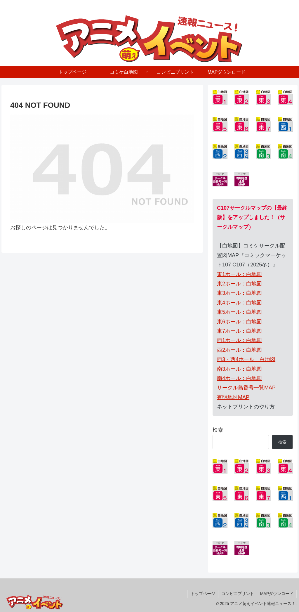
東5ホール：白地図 (239, 312)
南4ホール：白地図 (239, 378)
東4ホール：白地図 (239, 303)
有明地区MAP (233, 397)
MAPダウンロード (276, 593)
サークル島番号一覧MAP (246, 388)
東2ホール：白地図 (239, 284)
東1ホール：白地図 (239, 274)
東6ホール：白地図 (239, 322)
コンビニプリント (237, 593)
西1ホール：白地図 (239, 340)
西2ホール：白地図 (239, 350)
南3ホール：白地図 (239, 369)
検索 (218, 430)
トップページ (203, 593)
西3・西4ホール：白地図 (246, 359)
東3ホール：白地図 (239, 293)
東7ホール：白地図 (239, 331)
